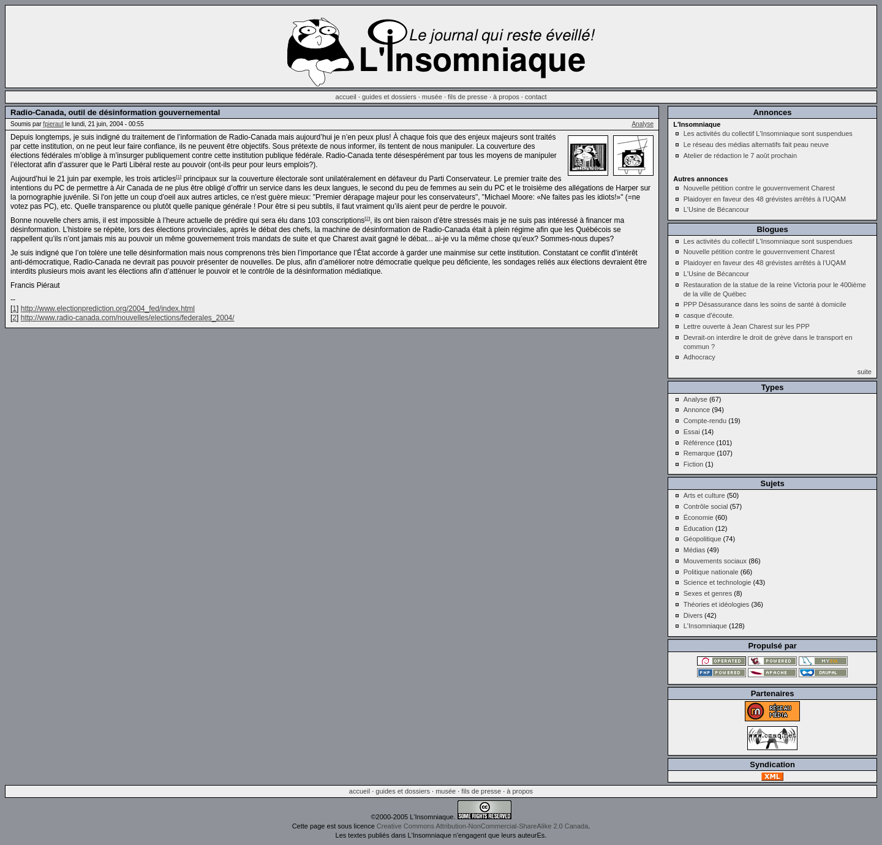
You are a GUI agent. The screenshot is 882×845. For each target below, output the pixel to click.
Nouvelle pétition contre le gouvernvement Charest (759, 188)
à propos (506, 96)
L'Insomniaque (705, 625)
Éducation (699, 528)
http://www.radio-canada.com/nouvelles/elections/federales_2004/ (128, 318)
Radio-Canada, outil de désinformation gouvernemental (115, 112)
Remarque (699, 453)
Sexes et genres (708, 593)
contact (535, 96)
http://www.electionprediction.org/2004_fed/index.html (108, 308)
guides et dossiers (389, 96)
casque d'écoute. (709, 315)
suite (865, 371)
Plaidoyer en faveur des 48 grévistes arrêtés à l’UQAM (765, 199)
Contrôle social (706, 506)
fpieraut (53, 124)
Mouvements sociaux (715, 561)
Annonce (697, 409)
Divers (693, 615)
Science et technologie (718, 582)
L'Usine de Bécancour (716, 209)
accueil (346, 96)
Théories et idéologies (717, 604)
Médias (694, 550)
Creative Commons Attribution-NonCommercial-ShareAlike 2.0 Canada (482, 826)
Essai (692, 431)
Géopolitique (703, 539)
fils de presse (468, 96)
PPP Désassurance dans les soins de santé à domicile (765, 304)
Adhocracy (699, 357)
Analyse (642, 124)
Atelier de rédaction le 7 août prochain (740, 155)
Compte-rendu (705, 420)
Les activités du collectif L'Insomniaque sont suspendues (768, 133)
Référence (699, 442)
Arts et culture (704, 495)
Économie (699, 517)
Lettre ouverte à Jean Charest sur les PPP (747, 326)
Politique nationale (711, 572)
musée (432, 96)
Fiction (693, 464)
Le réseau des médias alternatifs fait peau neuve (756, 144)
